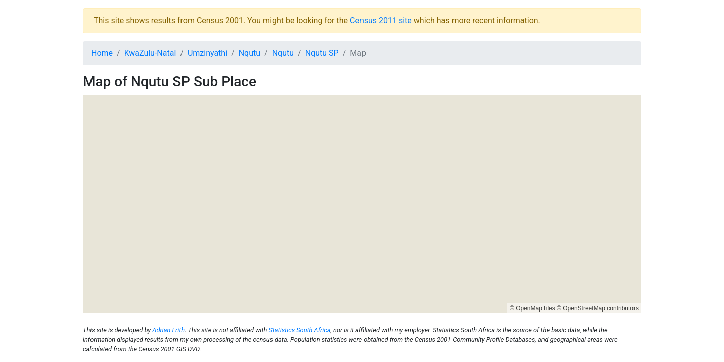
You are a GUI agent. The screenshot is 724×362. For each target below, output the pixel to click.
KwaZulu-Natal (150, 53)
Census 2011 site (381, 20)
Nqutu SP (322, 53)
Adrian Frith (168, 330)
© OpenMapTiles (532, 308)
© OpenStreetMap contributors (598, 308)
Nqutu (249, 53)
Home (102, 53)
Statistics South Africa (299, 330)
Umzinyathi (207, 53)
